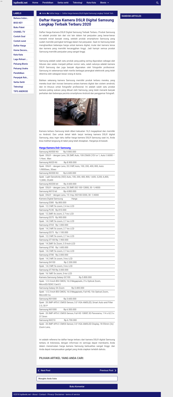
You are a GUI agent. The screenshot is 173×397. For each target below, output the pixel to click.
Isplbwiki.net (20, 2)
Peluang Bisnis (21, 64)
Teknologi (77, 2)
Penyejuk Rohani (22, 77)
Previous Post (106, 370)
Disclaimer (59, 394)
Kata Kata (91, 2)
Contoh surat (20, 41)
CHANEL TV (19, 32)
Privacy (51, 394)
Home (35, 2)
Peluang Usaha (21, 68)
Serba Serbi (19, 82)
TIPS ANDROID (21, 91)
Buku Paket (19, 27)
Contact (42, 394)
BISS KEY (18, 22)
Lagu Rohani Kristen (23, 59)
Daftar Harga (20, 45)
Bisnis (105, 2)
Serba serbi (63, 2)
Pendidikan (47, 2)
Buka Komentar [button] (77, 386)
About (34, 394)
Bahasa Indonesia (22, 18)
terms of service (73, 394)
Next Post (45, 370)
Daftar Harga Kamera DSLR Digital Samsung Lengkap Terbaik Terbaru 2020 (76, 22)
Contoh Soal (19, 36)
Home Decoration (22, 50)
